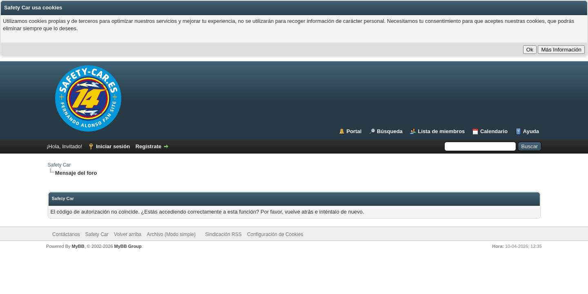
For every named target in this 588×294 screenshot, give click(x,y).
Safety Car (59, 165)
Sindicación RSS (223, 234)
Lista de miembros (441, 131)
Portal (354, 131)
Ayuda (531, 131)
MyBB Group (128, 246)
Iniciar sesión (113, 146)
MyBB (77, 246)
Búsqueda (390, 131)
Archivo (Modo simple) (171, 234)
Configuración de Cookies (275, 234)
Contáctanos (66, 234)
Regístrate (149, 146)
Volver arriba (127, 234)
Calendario (494, 131)
